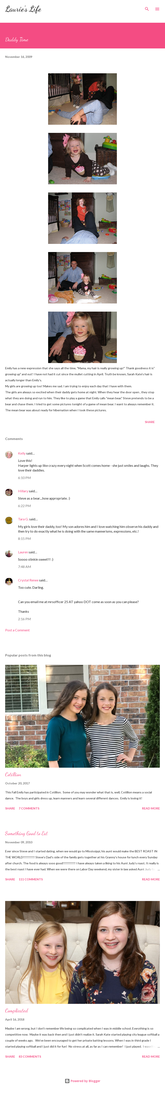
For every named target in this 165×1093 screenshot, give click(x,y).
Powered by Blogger (82, 1081)
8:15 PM (24, 538)
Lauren (23, 552)
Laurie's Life (23, 9)
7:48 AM (24, 567)
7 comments (29, 808)
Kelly (22, 453)
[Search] (147, 7)
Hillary (23, 491)
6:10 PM (24, 478)
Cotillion (13, 774)
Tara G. (23, 519)
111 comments (31, 879)
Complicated (16, 1010)
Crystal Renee (28, 580)
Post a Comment (17, 630)
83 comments (30, 1056)
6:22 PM (24, 506)
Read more (151, 808)
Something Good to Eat (26, 833)
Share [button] (150, 422)
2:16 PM (24, 619)
